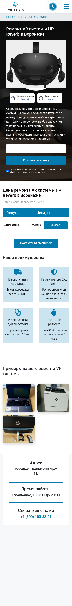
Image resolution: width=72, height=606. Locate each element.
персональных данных (35, 172)
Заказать (55, 225)
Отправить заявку (36, 160)
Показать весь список (36, 243)
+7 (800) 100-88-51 (36, 516)
